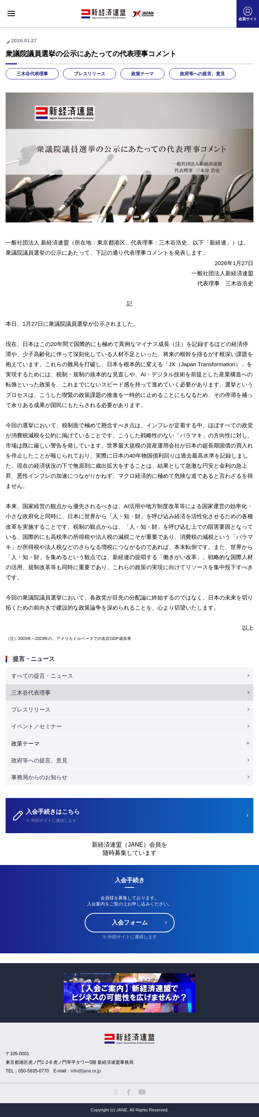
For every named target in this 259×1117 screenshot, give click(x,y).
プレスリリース (89, 73)
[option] (129, 993)
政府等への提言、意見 (202, 73)
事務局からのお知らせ (39, 777)
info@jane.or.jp (86, 1071)
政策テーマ (142, 73)
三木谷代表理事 (32, 73)
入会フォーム (130, 922)
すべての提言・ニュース (42, 676)
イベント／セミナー (36, 726)
